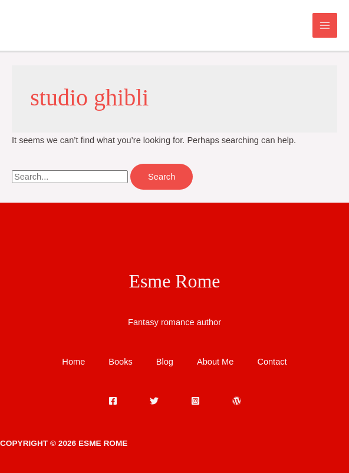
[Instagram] (195, 401)
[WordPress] (236, 401)
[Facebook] (113, 401)
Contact (272, 361)
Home (73, 361)
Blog (164, 361)
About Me (215, 361)
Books (120, 361)
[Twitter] (154, 401)
